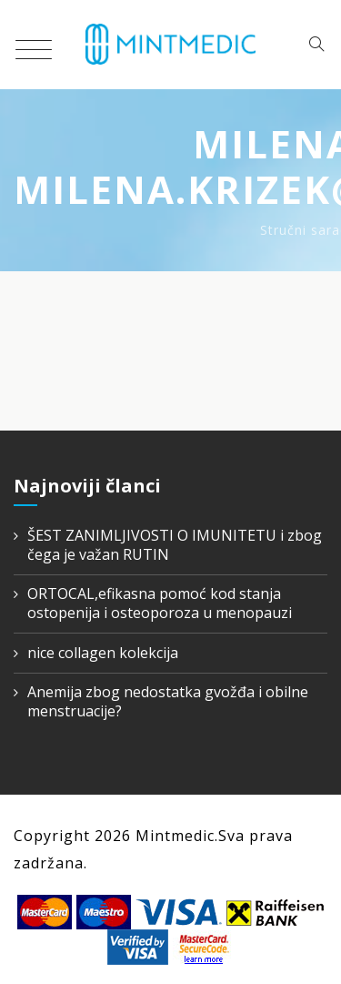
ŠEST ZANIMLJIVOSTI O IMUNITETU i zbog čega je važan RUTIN (174, 545)
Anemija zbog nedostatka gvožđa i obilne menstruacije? (167, 702)
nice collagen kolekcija (102, 653)
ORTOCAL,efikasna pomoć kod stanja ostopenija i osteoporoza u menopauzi (159, 603)
